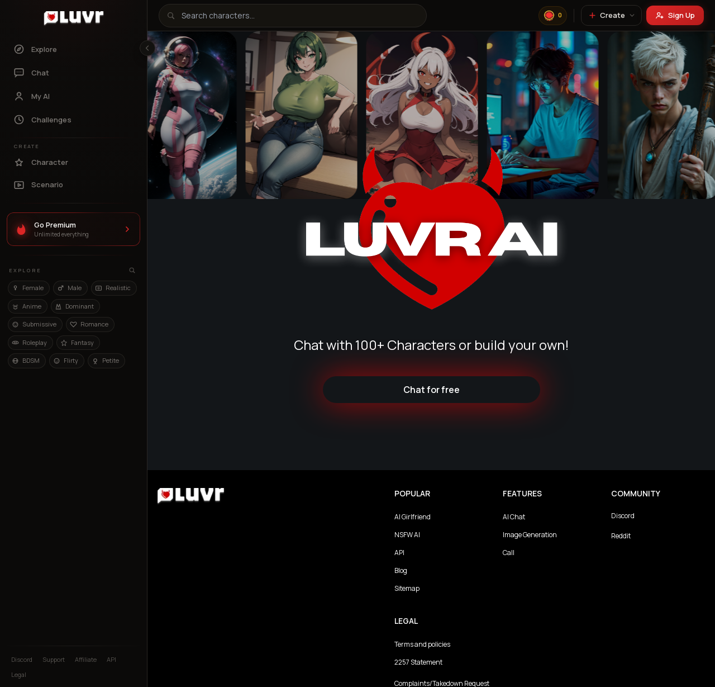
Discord (623, 515)
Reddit (621, 536)
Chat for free (431, 389)
